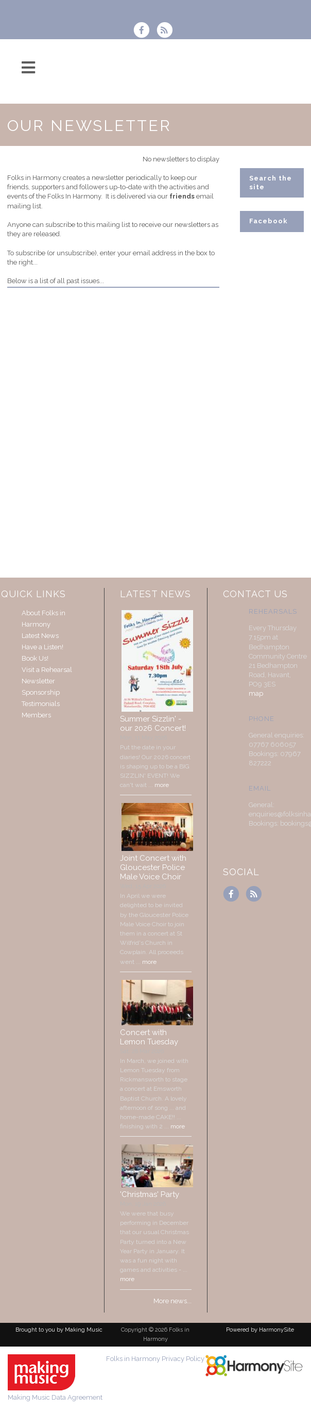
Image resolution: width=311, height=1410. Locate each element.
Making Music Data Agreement (55, 1397)
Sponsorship (41, 692)
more (161, 785)
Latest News (40, 636)
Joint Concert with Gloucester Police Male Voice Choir (153, 867)
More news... (172, 1301)
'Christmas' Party (149, 1194)
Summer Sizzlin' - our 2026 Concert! (153, 723)
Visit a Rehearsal (47, 670)
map (256, 693)
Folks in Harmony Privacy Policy (155, 1359)
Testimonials (41, 704)
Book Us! (35, 658)
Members (36, 715)
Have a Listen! (42, 647)
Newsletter (38, 681)
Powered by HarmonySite (260, 1329)
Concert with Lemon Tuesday (149, 1037)
